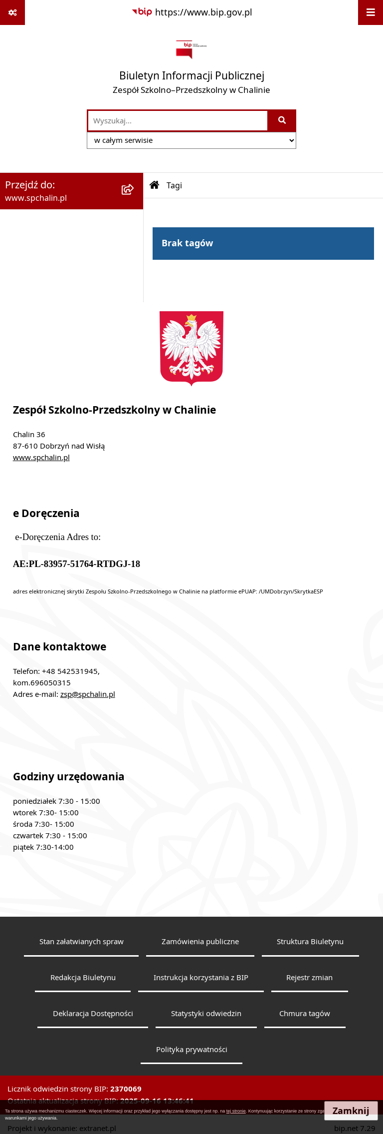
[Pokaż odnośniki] (12, 12)
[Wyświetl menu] (370, 12)
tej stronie (236, 1111)
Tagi (174, 185)
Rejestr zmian (309, 977)
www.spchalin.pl (41, 457)
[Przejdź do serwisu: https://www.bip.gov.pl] (192, 12)
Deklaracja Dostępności (93, 1013)
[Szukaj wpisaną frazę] (282, 120)
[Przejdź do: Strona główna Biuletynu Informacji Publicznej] (154, 185)
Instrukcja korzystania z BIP (201, 977)
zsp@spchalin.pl (87, 694)
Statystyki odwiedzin (206, 1013)
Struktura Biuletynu (310, 941)
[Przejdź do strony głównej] (191, 66)
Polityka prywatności (191, 1049)
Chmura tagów (304, 1013)
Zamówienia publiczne (200, 941)
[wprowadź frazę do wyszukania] (178, 120)
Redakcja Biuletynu (83, 977)
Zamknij (351, 1111)
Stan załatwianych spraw (81, 941)
